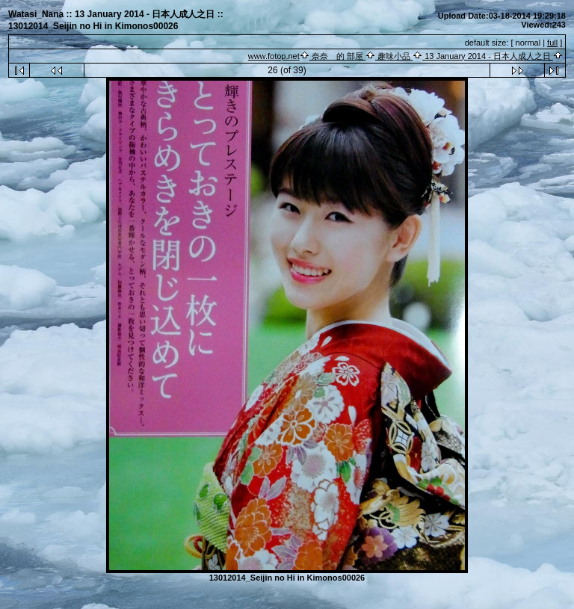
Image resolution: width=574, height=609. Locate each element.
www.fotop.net (274, 56)
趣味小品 (394, 56)
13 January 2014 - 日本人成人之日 (487, 56)
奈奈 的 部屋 (337, 56)
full (552, 42)
